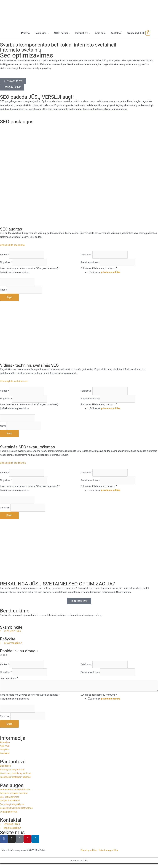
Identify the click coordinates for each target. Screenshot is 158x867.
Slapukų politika (89, 853)
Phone (3, 290)
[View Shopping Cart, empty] (138, 33)
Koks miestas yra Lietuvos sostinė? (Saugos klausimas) (30, 268)
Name (3, 426)
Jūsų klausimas (9, 678)
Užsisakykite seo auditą (12, 245)
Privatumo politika (108, 853)
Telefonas (87, 254)
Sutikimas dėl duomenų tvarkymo (99, 268)
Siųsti (9, 297)
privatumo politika (110, 272)
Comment (5, 508)
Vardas (4, 254)
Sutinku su (105, 272)
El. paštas (6, 262)
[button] (41, 33)
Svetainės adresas (90, 262)
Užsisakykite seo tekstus (13, 463)
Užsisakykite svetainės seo (14, 381)
